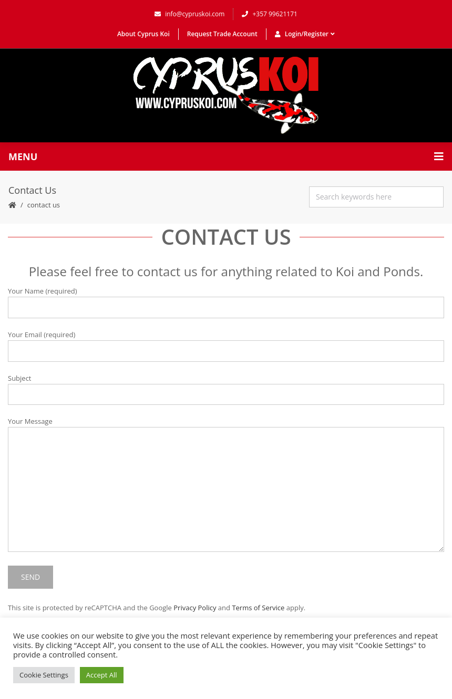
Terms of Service (258, 607)
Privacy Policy (194, 607)
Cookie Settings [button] (43, 675)
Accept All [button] (101, 675)
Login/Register (305, 33)
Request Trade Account (222, 33)
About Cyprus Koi (143, 33)
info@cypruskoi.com (189, 13)
